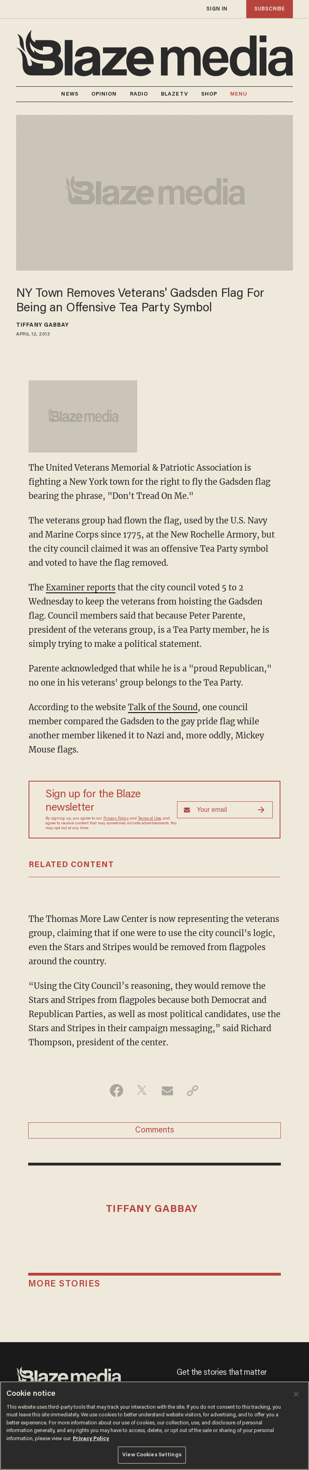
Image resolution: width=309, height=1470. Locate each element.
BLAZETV (174, 94)
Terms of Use (149, 819)
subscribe (269, 9)
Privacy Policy (116, 819)
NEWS (69, 94)
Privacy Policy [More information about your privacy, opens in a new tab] (91, 1438)
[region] (154, 1425)
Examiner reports (80, 587)
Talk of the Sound (163, 707)
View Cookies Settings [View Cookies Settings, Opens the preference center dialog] (151, 1454)
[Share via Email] (167, 1090)
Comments (154, 1130)
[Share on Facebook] (116, 1090)
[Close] (296, 1394)
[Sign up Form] (225, 809)
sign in (216, 9)
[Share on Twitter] (141, 1090)
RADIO (139, 94)
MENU (238, 94)
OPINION (104, 94)
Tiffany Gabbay (42, 325)
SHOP (209, 94)
